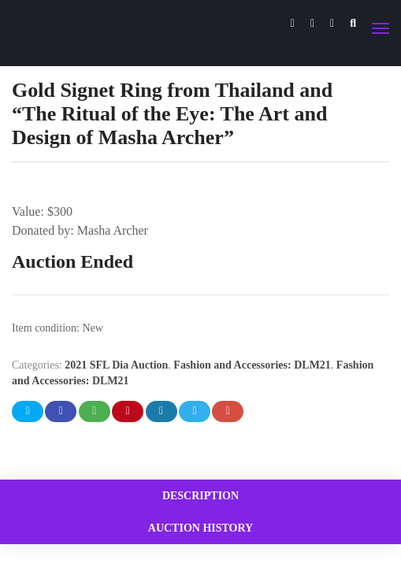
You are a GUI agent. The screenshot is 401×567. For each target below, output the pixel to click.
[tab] (200, 496)
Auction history (200, 528)
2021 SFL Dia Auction (116, 365)
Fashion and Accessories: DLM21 (252, 365)
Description (200, 496)
